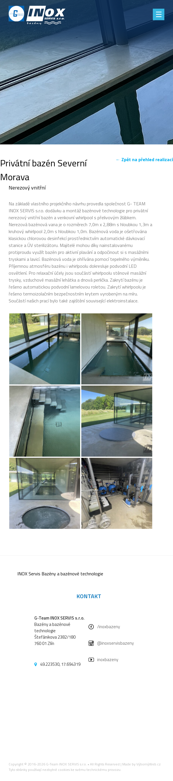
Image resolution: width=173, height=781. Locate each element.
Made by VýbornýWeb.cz (141, 764)
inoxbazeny (107, 659)
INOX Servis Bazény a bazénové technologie (60, 573)
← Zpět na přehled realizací (144, 159)
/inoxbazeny (108, 626)
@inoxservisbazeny (115, 643)
